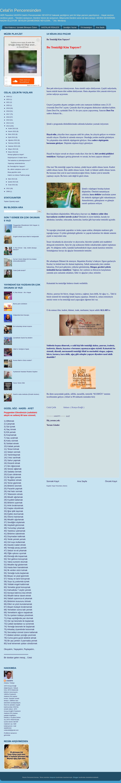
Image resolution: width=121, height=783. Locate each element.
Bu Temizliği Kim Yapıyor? (16, 166)
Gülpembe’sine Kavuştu (21, 315)
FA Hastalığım (86, 27)
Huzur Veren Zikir (19, 383)
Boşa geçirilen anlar (14, 172)
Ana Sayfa (100, 27)
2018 (8, 111)
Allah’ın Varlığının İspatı (21, 349)
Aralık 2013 (12, 128)
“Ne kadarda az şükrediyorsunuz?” (19, 160)
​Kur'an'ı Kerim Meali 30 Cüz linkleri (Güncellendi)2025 (24, 260)
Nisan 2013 (12, 152)
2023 (8, 99)
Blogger (75, 777)
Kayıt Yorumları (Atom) (59, 486)
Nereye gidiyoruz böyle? (16, 154)
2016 (8, 117)
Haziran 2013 (12, 146)
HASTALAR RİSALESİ (50, 27)
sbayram (53, 777)
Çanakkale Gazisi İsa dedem (22, 338)
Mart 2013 (11, 179)
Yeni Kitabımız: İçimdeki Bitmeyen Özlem (20, 27)
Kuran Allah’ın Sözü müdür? (22, 360)
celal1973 (9, 681)
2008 (8, 191)
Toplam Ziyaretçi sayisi (11, 201)
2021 (8, 102)
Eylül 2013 (12, 137)
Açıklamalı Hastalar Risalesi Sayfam (25, 371)
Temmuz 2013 (13, 143)
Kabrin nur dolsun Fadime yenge (19, 175)
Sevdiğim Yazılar (70, 27)
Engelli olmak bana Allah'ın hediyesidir (26, 236)
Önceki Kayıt (111, 481)
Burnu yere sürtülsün (20, 304)
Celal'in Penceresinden (20, 10)
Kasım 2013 (12, 131)
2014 (8, 123)
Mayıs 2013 (12, 149)
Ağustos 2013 (13, 140)
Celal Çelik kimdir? (19, 270)
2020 (8, 105)
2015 (8, 120)
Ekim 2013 (12, 134)
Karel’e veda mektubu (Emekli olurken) (26, 394)
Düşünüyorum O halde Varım (17, 157)
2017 (8, 114)
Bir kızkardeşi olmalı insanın (22, 326)
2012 (8, 188)
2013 (8, 126)
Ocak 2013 (12, 185)
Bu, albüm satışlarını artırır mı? (18, 169)
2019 (8, 108)
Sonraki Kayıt (52, 481)
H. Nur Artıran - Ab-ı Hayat (22, 292)
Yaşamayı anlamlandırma (16, 163)
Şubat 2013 (12, 182)
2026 (8, 96)
